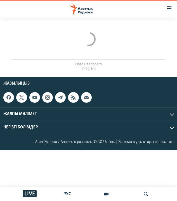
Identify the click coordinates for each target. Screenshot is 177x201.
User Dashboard (88, 64)
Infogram (88, 68)
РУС (67, 194)
